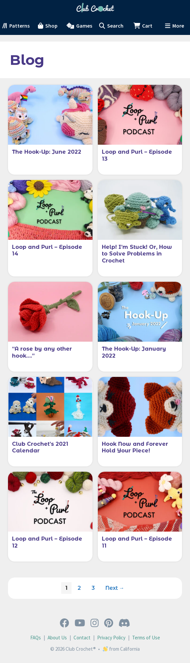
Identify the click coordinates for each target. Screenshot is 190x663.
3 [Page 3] (95, 586)
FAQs (35, 637)
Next (114, 588)
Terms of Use (146, 637)
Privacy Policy (111, 637)
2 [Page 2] (81, 586)
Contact (82, 637)
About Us (57, 637)
